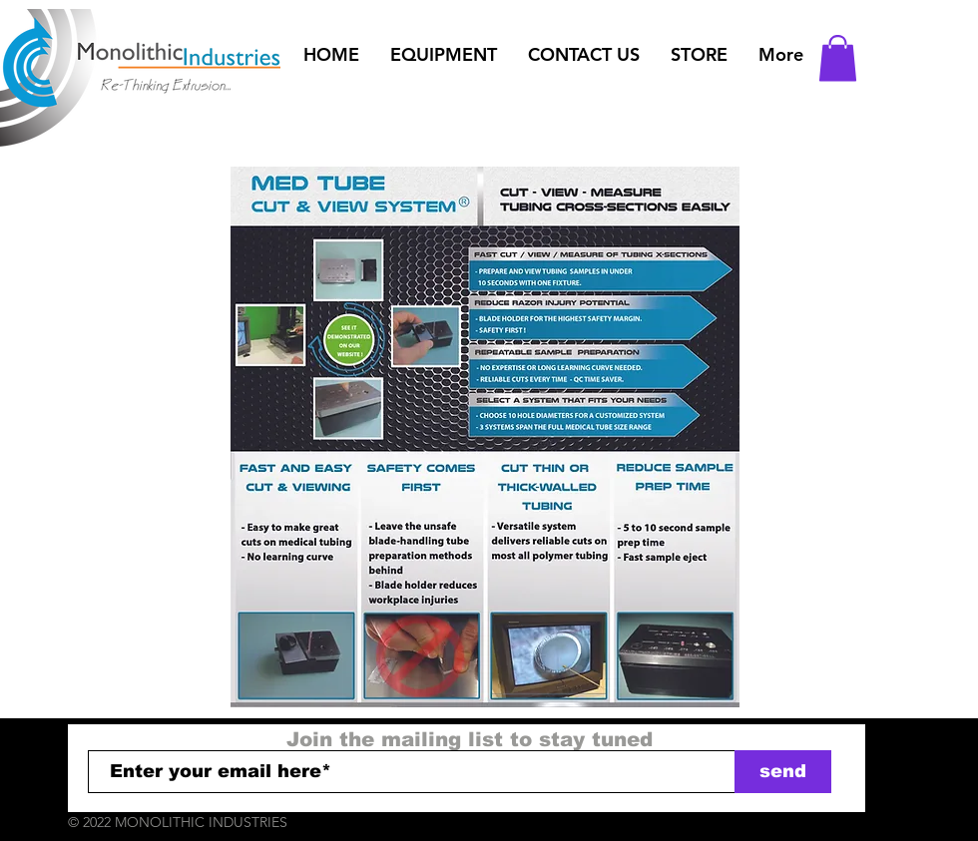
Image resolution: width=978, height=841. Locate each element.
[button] (443, 55)
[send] (782, 771)
